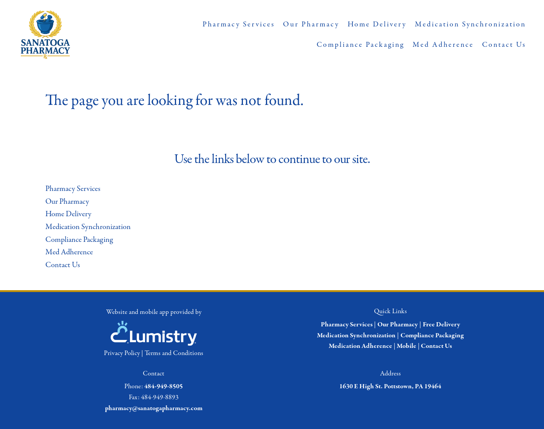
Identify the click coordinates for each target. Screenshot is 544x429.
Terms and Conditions (174, 353)
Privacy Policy (122, 353)
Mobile (406, 346)
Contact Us (504, 45)
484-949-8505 (163, 386)
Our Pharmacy (311, 24)
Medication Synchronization (470, 24)
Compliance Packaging (360, 45)
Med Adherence (443, 45)
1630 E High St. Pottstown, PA (381, 386)
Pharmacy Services (238, 24)
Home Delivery (377, 24)
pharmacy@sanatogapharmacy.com (153, 408)
